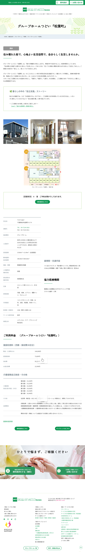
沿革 (37, 529)
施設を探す (32, 15)
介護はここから (39, 508)
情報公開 (38, 531)
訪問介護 (65, 528)
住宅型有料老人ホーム (68, 517)
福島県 (53, 519)
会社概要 (38, 527)
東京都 (37, 519)
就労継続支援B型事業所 (68, 537)
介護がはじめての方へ (23, 15)
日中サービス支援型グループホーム (71, 535)
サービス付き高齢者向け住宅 (69, 512)
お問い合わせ (78, 2)
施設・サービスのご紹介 (68, 508)
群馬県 (49, 519)
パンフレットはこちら (63, 428)
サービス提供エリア (40, 517)
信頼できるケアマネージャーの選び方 (45, 512)
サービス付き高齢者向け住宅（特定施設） (72, 514)
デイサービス (66, 523)
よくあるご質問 (67, 15)
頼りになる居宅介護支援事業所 (70, 532)
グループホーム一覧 (31, 548)
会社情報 (60, 15)
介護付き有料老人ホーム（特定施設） (71, 519)
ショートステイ (66, 526)
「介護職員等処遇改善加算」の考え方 (44, 534)
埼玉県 (41, 519)
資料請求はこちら (42, 202)
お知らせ (38, 540)
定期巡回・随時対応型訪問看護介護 (71, 530)
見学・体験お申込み (54, 548)
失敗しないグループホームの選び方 (44, 514)
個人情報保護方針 (39, 543)
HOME (15, 15)
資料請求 (63, 2)
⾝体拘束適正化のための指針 (42, 536)
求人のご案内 (6, 512)
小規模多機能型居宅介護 (68, 521)
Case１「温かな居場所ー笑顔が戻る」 (22, 106)
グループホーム (18, 36)
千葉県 (24, 36)
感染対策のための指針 (41, 538)
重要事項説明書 (8, 421)
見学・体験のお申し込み (68, 539)
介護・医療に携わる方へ (9, 514)
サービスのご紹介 (41, 15)
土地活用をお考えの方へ (9, 517)
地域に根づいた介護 (40, 510)
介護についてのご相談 (9, 508)
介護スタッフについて (51, 15)
